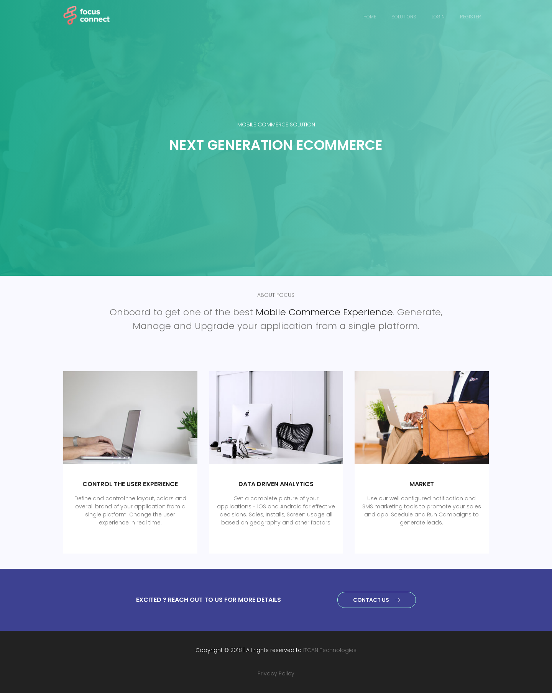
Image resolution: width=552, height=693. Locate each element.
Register (470, 16)
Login (438, 16)
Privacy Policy (276, 673)
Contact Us (376, 600)
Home (369, 16)
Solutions (403, 16)
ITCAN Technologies (329, 650)
